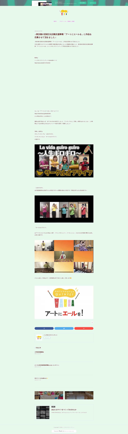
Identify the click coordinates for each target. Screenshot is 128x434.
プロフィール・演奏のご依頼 (67, 21)
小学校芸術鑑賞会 (39, 352)
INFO (55, 21)
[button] (55, 21)
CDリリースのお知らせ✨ (41, 378)
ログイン (92, 3)
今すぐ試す (82, 2)
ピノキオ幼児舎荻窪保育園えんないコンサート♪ (47, 365)
